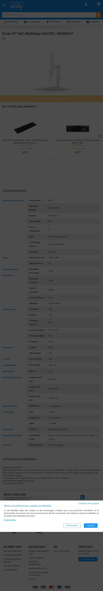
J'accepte (91, 525)
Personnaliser (72, 525)
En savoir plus (10, 520)
